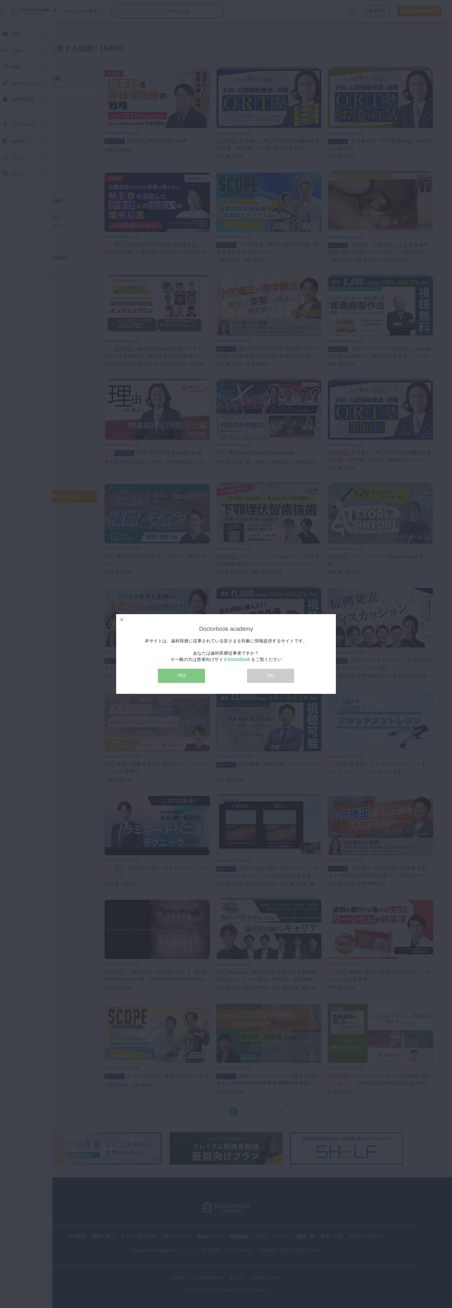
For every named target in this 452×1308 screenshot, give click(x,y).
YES (181, 675)
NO (270, 675)
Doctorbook (239, 659)
